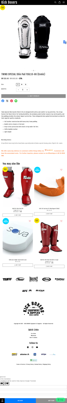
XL (25, 84)
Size (2, 84)
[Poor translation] (6, 383)
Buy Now (20, 400)
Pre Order (33, 333)
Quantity (3, 89)
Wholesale (33, 335)
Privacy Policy (30, 364)
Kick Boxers (9, 2)
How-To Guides (33, 337)
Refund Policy (38, 364)
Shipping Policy (47, 364)
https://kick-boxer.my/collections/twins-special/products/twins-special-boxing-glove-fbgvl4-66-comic (31, 143)
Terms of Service (20, 364)
